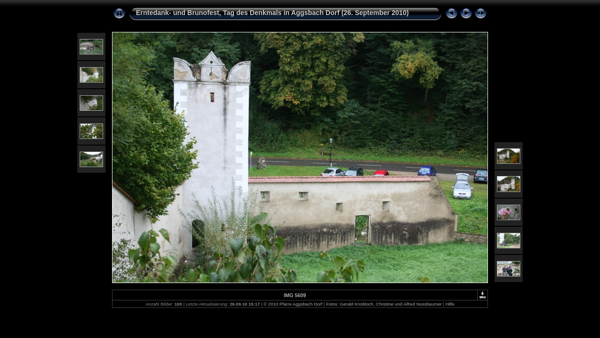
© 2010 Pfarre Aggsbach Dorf (292, 304)
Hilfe (449, 304)
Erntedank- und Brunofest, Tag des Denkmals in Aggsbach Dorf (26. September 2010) (272, 12)
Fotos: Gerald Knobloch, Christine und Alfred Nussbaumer (384, 304)
